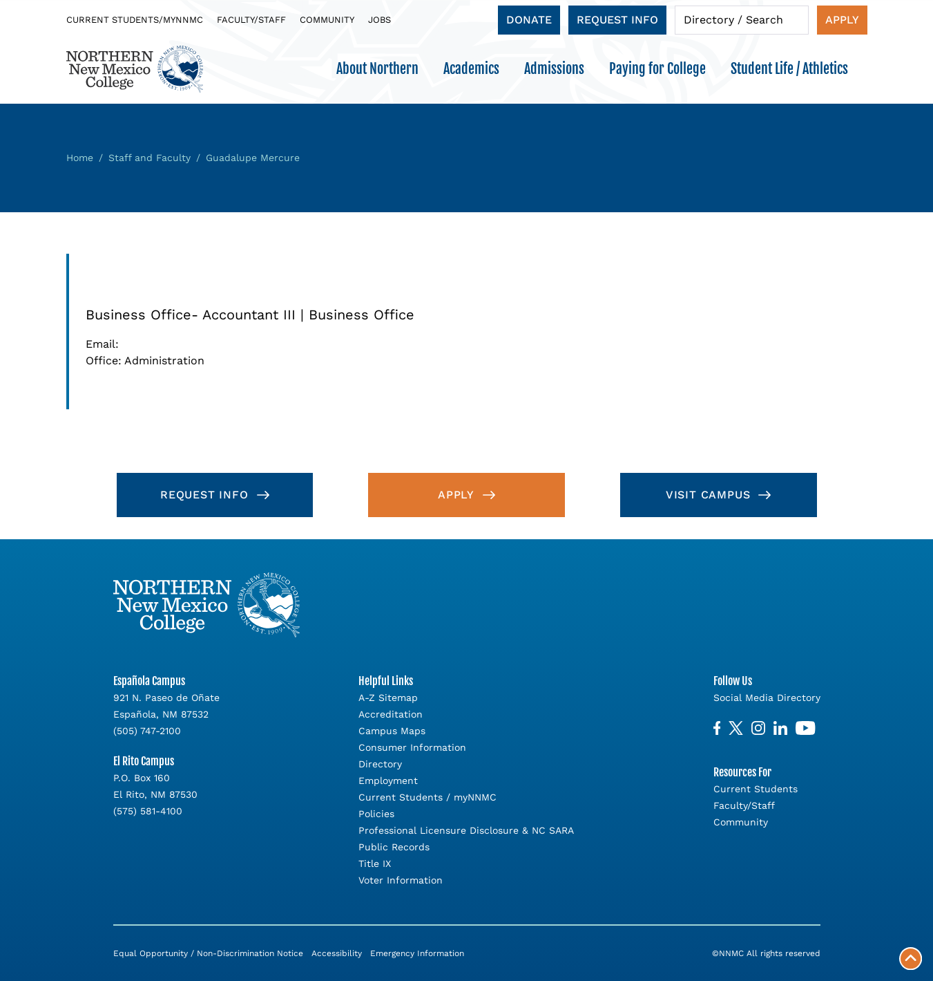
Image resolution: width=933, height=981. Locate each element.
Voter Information (400, 880)
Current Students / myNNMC (427, 797)
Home (79, 157)
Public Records (394, 846)
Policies (376, 813)
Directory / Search (733, 19)
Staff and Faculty (149, 157)
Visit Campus (708, 494)
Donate (529, 19)
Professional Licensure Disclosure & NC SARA (466, 830)
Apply (842, 19)
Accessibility (336, 953)
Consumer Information (412, 747)
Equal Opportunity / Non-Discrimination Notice (208, 953)
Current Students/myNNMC (134, 20)
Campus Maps (391, 730)
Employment (388, 780)
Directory (380, 763)
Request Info (617, 19)
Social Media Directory (766, 697)
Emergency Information (417, 953)
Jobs (379, 20)
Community (327, 20)
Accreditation (390, 714)
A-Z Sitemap (388, 697)
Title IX (374, 863)
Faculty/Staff (251, 20)
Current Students (755, 788)
